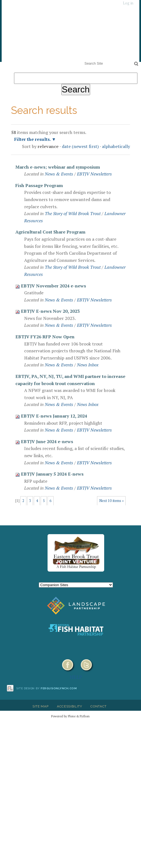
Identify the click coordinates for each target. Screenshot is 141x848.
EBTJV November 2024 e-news (53, 286)
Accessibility (69, 706)
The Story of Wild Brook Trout (73, 213)
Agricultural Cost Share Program (50, 232)
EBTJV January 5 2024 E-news (52, 474)
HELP (76, 677)
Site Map (40, 706)
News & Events (59, 174)
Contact (98, 706)
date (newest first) (80, 146)
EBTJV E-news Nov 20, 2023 (50, 311)
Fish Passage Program (39, 185)
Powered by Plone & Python (70, 716)
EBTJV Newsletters (94, 174)
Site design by (46, 688)
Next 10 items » (111, 500)
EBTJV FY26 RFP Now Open (44, 337)
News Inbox (87, 365)
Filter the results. (33, 139)
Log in (128, 3)
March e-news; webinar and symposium (57, 167)
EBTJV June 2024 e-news (47, 441)
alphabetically (116, 146)
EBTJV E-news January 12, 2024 (54, 416)
